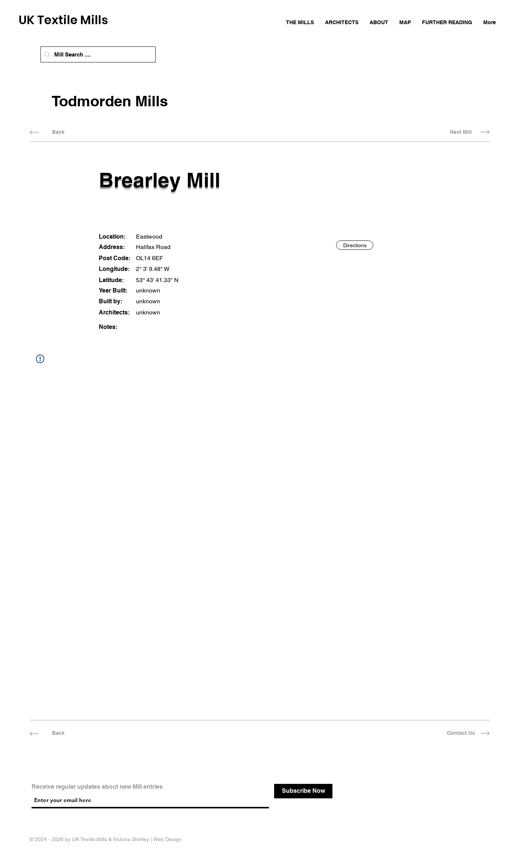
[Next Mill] (460, 132)
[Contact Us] (460, 733)
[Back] (58, 132)
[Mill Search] (46, 54)
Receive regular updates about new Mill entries (97, 787)
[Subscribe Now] (303, 791)
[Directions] (354, 245)
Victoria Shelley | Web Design (147, 839)
